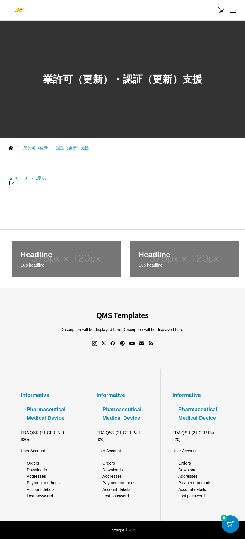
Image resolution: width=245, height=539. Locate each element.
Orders (33, 463)
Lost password (40, 496)
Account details (40, 489)
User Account (33, 450)
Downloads (37, 470)
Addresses (36, 476)
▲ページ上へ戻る (27, 178)
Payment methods (43, 482)
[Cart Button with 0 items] (230, 524)
